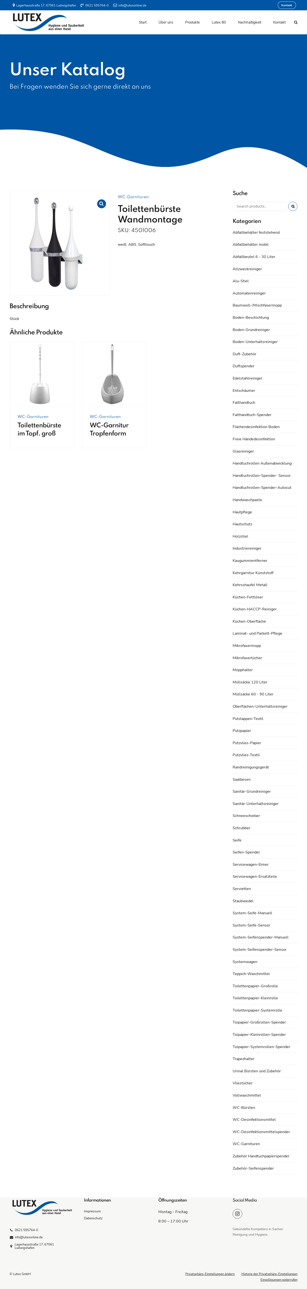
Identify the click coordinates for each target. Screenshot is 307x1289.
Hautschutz (242, 524)
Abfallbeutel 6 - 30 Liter (254, 256)
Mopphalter (243, 670)
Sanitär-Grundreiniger (252, 791)
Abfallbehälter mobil (251, 244)
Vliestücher (243, 1083)
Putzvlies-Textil (246, 755)
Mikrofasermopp (247, 645)
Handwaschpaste (247, 500)
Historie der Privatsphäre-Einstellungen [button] (269, 1274)
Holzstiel (240, 536)
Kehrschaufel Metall (250, 585)
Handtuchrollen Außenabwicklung (262, 463)
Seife (237, 840)
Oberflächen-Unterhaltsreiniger (260, 706)
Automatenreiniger (249, 293)
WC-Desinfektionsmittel (254, 1119)
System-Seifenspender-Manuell (261, 937)
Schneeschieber (246, 815)
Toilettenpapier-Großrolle (255, 986)
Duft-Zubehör (244, 354)
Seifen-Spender (246, 852)
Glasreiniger (243, 451)
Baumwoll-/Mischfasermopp (257, 305)
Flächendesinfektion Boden (256, 427)
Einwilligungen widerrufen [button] (278, 1280)
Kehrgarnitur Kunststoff (253, 573)
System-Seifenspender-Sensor (260, 949)
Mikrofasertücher (247, 658)
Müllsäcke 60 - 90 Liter (253, 694)
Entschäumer (244, 390)
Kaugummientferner (250, 560)
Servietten (242, 888)
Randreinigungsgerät (251, 767)
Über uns (166, 22)
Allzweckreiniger (247, 269)
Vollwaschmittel (247, 1095)
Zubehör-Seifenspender (253, 1168)
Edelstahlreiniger (247, 378)
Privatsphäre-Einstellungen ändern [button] (210, 1274)
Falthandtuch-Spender (252, 414)
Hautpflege (242, 512)
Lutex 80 (219, 22)
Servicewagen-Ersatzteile (255, 876)
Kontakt (279, 22)
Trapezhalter (243, 1059)
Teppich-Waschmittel (251, 973)
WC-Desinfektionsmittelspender (261, 1132)
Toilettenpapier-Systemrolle (257, 1010)
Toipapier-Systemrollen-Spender (261, 1047)
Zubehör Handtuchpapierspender (261, 1156)
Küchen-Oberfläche (249, 621)
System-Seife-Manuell (252, 913)
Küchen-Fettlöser (248, 597)
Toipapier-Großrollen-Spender (259, 1022)
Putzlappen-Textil (248, 718)
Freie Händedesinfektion (254, 439)
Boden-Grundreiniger (251, 329)
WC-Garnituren (133, 197)
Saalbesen (242, 779)
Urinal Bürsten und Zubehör (257, 1071)
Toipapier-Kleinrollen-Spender (259, 1034)
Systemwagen (245, 961)
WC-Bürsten (244, 1107)
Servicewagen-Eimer (251, 864)
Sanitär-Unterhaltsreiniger (256, 803)
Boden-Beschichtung (251, 317)
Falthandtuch (244, 402)
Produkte (192, 22)
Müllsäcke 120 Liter (250, 682)
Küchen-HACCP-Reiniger (255, 609)
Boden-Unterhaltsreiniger (255, 341)
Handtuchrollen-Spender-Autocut (262, 487)
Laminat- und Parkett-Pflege (257, 633)
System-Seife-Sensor (251, 925)
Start (143, 22)
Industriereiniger (247, 548)
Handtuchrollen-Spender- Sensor (262, 475)
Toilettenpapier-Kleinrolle (255, 998)
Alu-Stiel (241, 281)
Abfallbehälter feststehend (256, 232)
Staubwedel (243, 901)
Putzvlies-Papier (247, 743)
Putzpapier (242, 730)
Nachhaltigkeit (249, 22)
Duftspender (243, 366)
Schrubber (241, 828)
